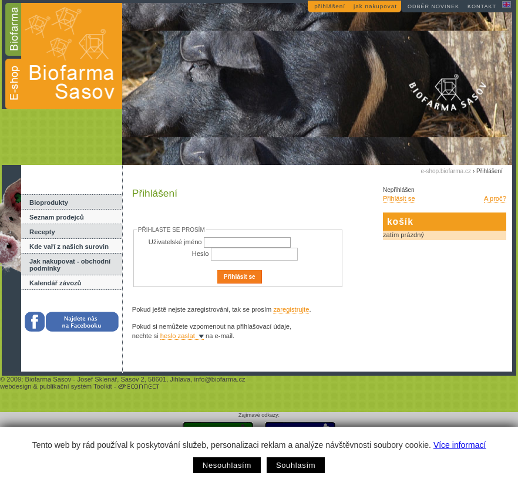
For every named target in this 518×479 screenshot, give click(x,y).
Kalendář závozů (55, 282)
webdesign (16, 386)
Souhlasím (295, 465)
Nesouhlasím (227, 465)
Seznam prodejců (56, 217)
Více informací (459, 445)
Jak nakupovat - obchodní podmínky (69, 265)
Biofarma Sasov (48, 379)
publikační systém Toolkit (75, 386)
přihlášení (329, 6)
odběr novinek (433, 6)
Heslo (200, 253)
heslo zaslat (177, 335)
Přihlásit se (399, 198)
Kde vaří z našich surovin (69, 246)
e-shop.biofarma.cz (446, 171)
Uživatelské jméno (175, 241)
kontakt (481, 6)
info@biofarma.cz (219, 379)
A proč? (495, 198)
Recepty (42, 231)
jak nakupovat (375, 6)
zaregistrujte (291, 309)
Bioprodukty (48, 202)
